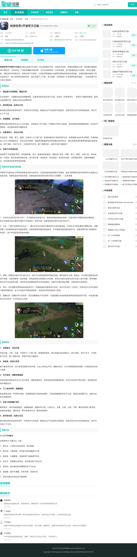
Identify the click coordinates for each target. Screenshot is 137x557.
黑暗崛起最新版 (132, 115)
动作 (84, 33)
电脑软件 (64, 12)
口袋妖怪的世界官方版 (121, 41)
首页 (5, 12)
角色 (26, 19)
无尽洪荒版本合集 (110, 171)
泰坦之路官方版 (132, 100)
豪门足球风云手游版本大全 (130, 184)
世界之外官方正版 (119, 62)
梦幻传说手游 (108, 100)
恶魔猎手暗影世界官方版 (122, 72)
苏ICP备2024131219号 (85, 552)
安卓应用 (34, 12)
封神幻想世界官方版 (120, 31)
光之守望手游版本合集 (129, 159)
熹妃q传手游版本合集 (111, 181)
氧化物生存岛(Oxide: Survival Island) (120, 100)
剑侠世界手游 (107, 138)
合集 (77, 12)
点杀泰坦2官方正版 (107, 115)
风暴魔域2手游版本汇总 (111, 184)
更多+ (135, 144)
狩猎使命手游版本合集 (129, 171)
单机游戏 (49, 12)
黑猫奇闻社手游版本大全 (130, 177)
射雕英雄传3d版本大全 (129, 181)
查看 (82, 36)
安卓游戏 (19, 12)
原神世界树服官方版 (120, 51)
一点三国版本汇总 (110, 159)
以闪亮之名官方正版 (120, 115)
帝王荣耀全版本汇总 (112, 177)
